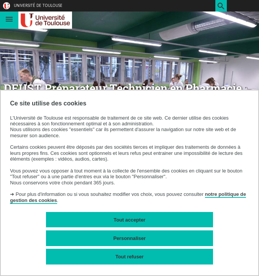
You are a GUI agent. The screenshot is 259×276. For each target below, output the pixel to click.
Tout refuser (129, 257)
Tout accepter (130, 220)
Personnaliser (129, 238)
